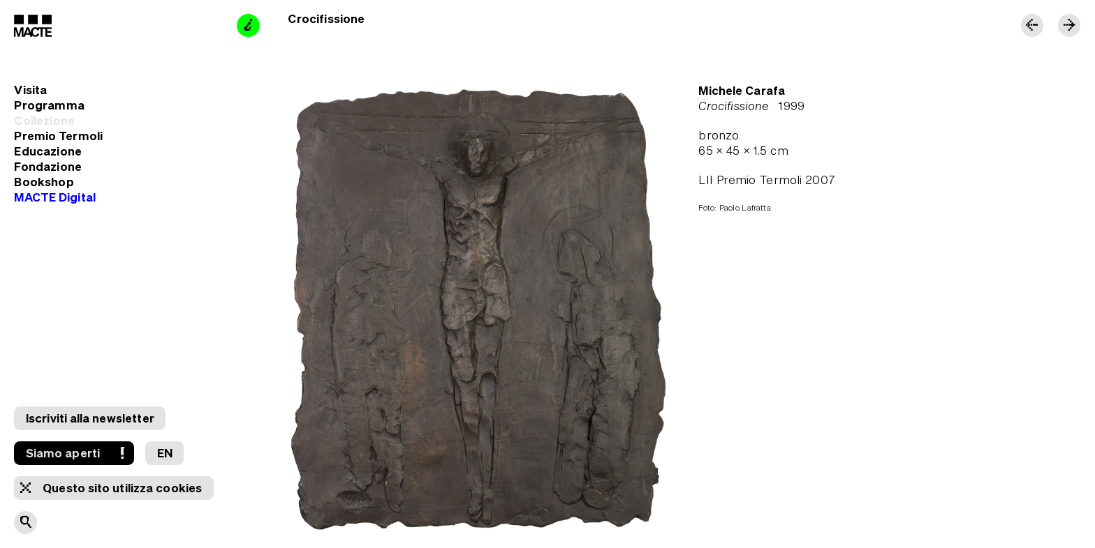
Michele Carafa (741, 90)
